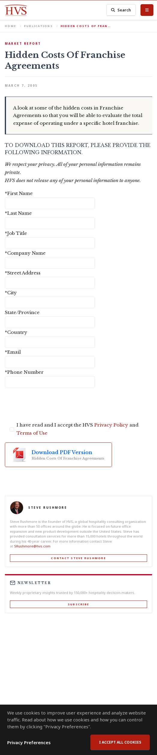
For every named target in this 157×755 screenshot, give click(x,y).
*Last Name (18, 213)
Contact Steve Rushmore (78, 558)
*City (11, 292)
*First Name (19, 193)
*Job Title (16, 233)
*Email (13, 352)
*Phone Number (24, 372)
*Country (16, 332)
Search (121, 10)
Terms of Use (32, 433)
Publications (38, 26)
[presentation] (50, 404)
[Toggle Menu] (146, 10)
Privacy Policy (111, 425)
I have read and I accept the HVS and (77, 429)
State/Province (22, 312)
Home (10, 26)
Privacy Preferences (29, 742)
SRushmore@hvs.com (32, 546)
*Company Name (25, 253)
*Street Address (23, 273)
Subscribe (78, 604)
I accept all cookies (120, 742)
